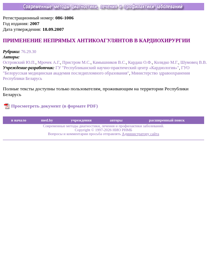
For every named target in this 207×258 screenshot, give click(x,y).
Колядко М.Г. (166, 62)
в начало (18, 120)
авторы (116, 120)
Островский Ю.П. (19, 62)
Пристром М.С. (76, 62)
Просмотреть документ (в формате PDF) (54, 106)
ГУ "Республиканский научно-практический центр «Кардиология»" (117, 67)
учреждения (81, 120)
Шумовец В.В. (193, 62)
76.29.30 (28, 51)
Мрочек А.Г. (49, 62)
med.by (47, 120)
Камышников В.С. (109, 62)
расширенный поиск (167, 120)
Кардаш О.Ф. (140, 62)
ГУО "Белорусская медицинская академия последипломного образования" (96, 70)
